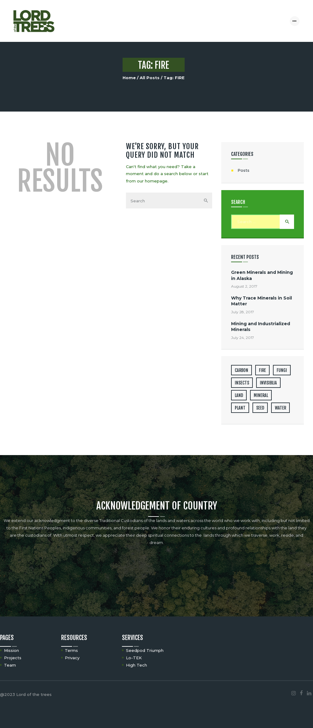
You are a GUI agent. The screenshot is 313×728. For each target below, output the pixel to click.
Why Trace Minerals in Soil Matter (261, 301)
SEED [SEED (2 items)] (260, 407)
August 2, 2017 (244, 286)
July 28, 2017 (242, 312)
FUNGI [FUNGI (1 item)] (282, 370)
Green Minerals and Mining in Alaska (262, 275)
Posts (243, 170)
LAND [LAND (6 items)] (239, 395)
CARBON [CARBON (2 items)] (241, 370)
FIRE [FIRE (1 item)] (262, 370)
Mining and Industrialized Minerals (260, 326)
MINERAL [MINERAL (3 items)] (261, 395)
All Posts (150, 77)
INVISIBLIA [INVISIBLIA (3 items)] (268, 382)
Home (129, 77)
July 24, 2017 (242, 337)
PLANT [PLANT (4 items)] (240, 407)
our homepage (152, 180)
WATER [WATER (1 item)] (280, 407)
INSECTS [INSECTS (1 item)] (242, 382)
